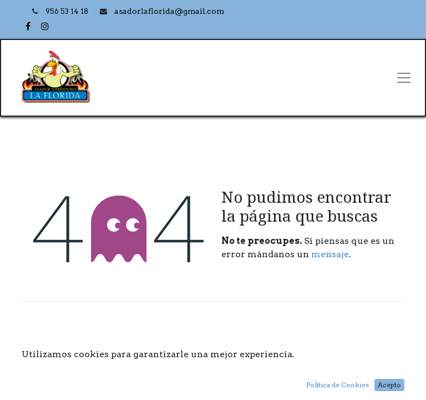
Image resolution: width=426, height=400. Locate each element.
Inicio (213, 369)
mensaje (330, 254)
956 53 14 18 (67, 11)
